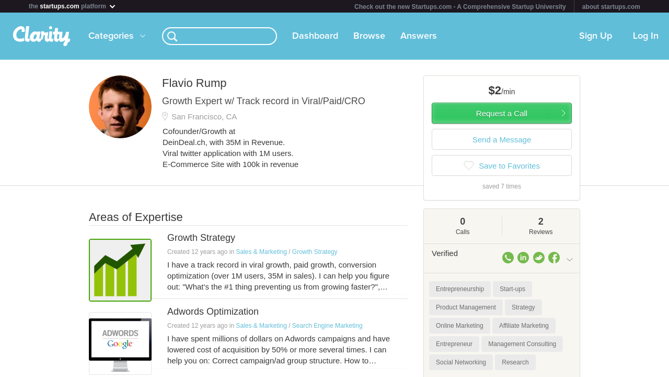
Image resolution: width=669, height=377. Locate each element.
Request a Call (501, 113)
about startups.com (611, 6)
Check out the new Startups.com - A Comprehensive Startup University (460, 6)
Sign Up (595, 36)
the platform (73, 6)
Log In (646, 36)
